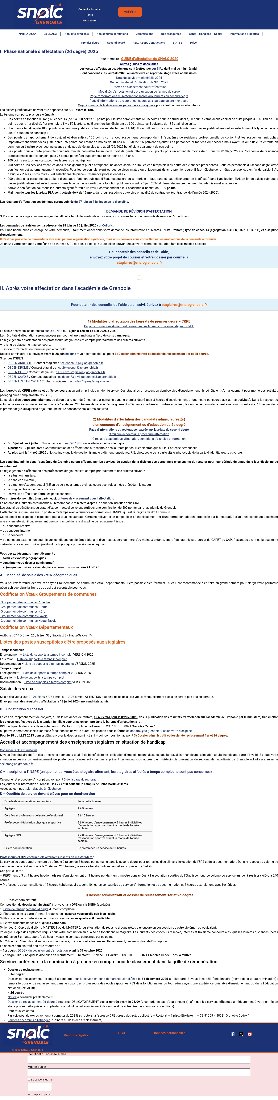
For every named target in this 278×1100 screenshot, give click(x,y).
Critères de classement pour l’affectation (139, 88)
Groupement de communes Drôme (24, 608)
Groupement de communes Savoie (24, 618)
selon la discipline (116, 203)
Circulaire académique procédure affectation (139, 436)
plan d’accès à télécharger (44, 790)
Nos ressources (171, 33)
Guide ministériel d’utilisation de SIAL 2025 (139, 84)
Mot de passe (37, 1068)
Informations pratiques (244, 33)
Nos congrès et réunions (112, 33)
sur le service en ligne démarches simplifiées (106, 980)
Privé (193, 42)
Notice (12, 999)
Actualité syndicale (76, 33)
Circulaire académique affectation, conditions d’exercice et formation (138, 440)
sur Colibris (105, 227)
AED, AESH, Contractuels (149, 42)
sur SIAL (157, 70)
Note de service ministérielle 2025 (139, 79)
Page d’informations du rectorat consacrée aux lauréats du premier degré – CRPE (139, 328)
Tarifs (89, 14)
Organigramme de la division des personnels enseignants (117, 107)
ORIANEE (34, 698)
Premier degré (90, 42)
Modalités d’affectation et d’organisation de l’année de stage (139, 93)
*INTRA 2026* (27, 33)
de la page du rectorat (81, 781)
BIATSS (177, 42)
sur (73, 445)
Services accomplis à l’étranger (29, 1022)
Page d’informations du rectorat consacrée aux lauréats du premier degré (139, 102)
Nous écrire (89, 20)
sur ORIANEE (53, 332)
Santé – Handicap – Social (205, 33)
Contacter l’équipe (89, 9)
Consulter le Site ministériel (18, 752)
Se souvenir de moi (40, 1081)
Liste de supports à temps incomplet (48, 656)
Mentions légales (76, 1037)
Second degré (116, 42)
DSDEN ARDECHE (20, 365)
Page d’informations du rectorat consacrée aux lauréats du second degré (139, 98)
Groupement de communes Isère (22, 613)
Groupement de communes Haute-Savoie (28, 622)
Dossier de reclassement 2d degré (31, 1003)
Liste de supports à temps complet (46, 674)
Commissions (144, 33)
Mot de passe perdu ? (40, 1096)
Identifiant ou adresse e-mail (47, 1056)
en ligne (70, 355)
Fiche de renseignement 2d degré (25, 911)
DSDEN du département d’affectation (43, 952)
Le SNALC (50, 33)
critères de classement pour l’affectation (85, 500)
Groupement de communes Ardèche (25, 604)
